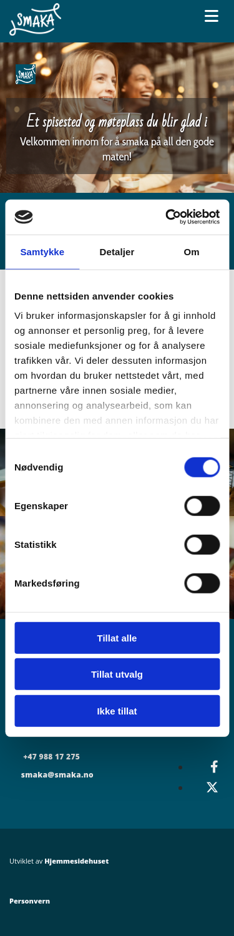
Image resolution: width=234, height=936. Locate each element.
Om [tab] (192, 251)
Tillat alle (117, 637)
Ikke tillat (117, 710)
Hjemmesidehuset (76, 860)
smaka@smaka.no (57, 774)
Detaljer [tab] (117, 251)
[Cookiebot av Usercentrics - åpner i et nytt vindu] (167, 217)
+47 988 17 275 (51, 756)
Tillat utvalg (117, 674)
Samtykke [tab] (42, 251)
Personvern (29, 900)
